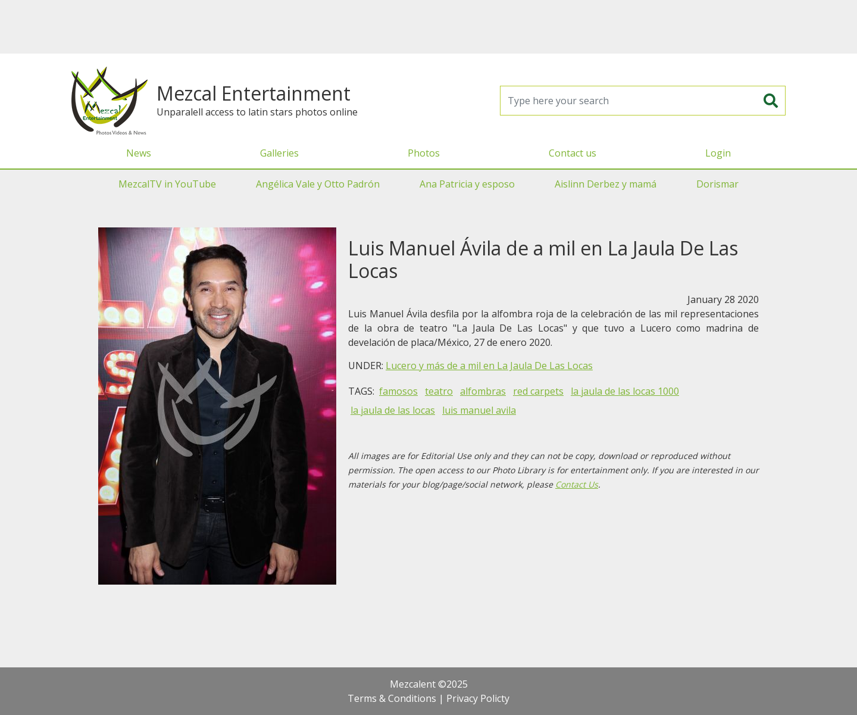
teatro (439, 391)
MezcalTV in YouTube (167, 184)
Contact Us (576, 484)
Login (718, 153)
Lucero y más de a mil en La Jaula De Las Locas (489, 365)
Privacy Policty (477, 698)
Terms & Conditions (392, 698)
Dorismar (717, 184)
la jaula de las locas (393, 410)
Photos (424, 153)
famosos (398, 391)
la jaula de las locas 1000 (625, 391)
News (138, 153)
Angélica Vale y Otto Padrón (318, 184)
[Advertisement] (428, 27)
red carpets (538, 391)
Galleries (279, 153)
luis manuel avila (479, 410)
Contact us (572, 153)
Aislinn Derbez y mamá (605, 184)
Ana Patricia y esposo (467, 184)
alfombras (483, 391)
